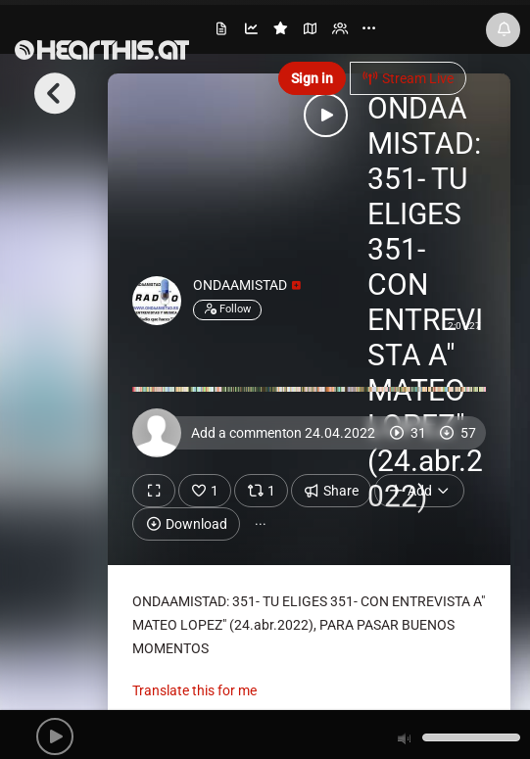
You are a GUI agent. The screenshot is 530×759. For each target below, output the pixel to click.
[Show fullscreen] (153, 490)
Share (332, 490)
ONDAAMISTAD (247, 285)
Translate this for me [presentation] (194, 690)
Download (186, 524)
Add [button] (419, 490)
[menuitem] (223, 32)
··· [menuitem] (368, 29)
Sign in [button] (312, 78)
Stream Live (408, 78)
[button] (54, 736)
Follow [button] (228, 309)
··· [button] (260, 524)
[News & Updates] (503, 30)
